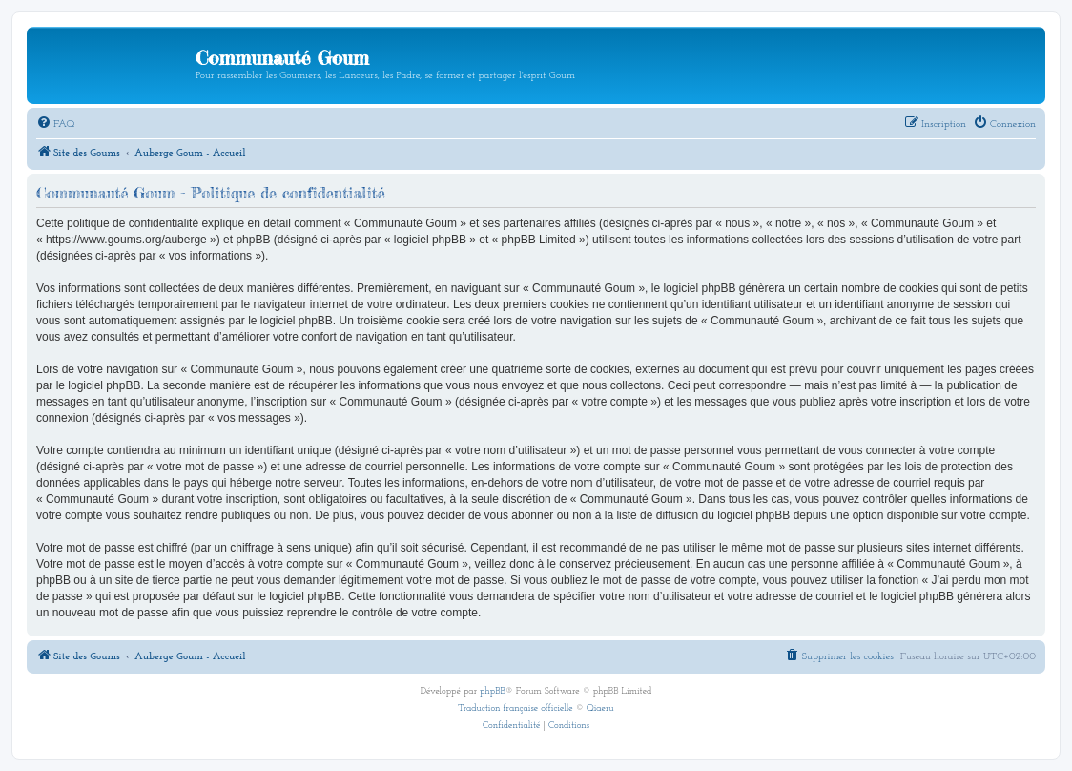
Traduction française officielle (515, 708)
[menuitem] (55, 125)
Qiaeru (600, 708)
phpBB (492, 691)
